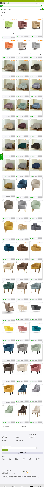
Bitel (2, 458)
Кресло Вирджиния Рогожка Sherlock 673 (9, 296)
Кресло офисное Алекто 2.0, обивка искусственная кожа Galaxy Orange (9, 54)
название (10, 17)
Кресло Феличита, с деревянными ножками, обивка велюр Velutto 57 (36, 256)
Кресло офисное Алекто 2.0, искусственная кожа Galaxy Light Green (8, 33)
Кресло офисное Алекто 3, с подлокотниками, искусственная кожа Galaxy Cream (22, 235)
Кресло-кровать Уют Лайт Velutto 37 (9, 173)
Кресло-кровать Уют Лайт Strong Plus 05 (9, 113)
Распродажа (24, 0)
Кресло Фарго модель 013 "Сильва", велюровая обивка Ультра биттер (22, 419)
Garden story (3, 459)
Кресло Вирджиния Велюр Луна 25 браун (22, 276)
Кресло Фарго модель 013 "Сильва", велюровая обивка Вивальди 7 (36, 398)
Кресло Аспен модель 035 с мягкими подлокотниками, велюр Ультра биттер (9, 376)
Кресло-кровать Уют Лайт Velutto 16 (36, 133)
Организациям (18, 439)
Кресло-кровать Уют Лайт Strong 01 (9, 73)
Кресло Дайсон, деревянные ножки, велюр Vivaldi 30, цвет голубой (36, 336)
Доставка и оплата (7, 0)
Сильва (30, 458)
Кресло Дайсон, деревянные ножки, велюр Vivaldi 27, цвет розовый (22, 336)
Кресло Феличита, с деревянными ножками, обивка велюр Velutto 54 (9, 256)
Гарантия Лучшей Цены (19, 440)
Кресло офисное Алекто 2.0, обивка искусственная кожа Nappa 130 (22, 54)
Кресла (9, 9)
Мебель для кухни (5, 439)
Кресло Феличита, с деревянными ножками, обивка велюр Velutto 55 (22, 256)
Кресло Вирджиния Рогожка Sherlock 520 (36, 276)
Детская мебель (4, 437)
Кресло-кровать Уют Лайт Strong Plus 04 (36, 93)
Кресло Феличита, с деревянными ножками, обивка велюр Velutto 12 (36, 235)
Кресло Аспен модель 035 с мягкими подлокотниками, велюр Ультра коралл (36, 376)
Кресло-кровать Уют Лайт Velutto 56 (9, 193)
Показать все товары (22, 426)
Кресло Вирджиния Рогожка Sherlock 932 (22, 296)
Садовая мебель (4, 442)
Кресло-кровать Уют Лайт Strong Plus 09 (36, 113)
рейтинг (14, 17)
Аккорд (10, 459)
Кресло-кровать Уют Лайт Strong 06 (36, 73)
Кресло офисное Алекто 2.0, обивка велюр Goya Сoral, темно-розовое (22, 33)
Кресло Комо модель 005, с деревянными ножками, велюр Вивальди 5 (9, 214)
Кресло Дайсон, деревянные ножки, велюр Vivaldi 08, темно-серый (36, 316)
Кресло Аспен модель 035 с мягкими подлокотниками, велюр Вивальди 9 (36, 357)
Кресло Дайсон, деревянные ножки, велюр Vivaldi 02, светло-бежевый (22, 316)
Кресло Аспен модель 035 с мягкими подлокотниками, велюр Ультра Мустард (9, 398)
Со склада (19, 0)
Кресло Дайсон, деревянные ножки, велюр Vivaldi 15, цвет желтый (9, 336)
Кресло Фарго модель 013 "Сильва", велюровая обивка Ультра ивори (36, 419)
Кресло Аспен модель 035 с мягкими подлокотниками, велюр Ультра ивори (22, 376)
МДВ (16, 458)
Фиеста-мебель (38, 458)
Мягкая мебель (4, 9)
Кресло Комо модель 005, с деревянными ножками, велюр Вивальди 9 (36, 214)
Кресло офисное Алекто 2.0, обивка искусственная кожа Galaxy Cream (36, 33)
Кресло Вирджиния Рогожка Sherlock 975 (36, 296)
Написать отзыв (23, 452)
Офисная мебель (4, 440)
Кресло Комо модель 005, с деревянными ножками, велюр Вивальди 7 (22, 214)
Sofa (9, 458)
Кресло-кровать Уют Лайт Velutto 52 (22, 173)
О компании (17, 436)
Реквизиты (17, 437)
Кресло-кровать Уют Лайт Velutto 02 (9, 133)
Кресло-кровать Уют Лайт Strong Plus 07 (22, 113)
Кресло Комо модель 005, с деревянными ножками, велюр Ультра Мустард (8, 235)
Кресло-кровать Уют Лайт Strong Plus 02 (22, 93)
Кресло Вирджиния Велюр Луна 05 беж (9, 276)
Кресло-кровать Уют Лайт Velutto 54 (36, 173)
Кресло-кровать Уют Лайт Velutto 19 (9, 153)
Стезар (30, 459)
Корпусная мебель (5, 436)
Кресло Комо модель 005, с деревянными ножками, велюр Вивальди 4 (36, 193)
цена (7, 17)
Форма (37, 459)
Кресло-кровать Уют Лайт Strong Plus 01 (9, 93)
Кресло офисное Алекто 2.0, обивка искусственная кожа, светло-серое (36, 54)
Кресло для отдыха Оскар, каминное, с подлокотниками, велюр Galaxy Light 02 (9, 316)
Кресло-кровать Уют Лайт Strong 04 (22, 73)
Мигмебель (23, 458)
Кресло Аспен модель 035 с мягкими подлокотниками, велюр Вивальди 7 (22, 357)
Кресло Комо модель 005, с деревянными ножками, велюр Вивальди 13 (22, 193)
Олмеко (23, 459)
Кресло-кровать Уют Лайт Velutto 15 (22, 133)
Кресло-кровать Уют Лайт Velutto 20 (22, 153)
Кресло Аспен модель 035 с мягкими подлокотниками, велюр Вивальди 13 (8, 357)
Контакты (36, 0)
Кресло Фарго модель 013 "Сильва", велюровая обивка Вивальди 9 (9, 419)
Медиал (16, 459)
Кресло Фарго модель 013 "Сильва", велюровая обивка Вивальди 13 (23, 398)
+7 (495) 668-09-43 (32, 434)
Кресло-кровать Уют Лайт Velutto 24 (36, 153)
